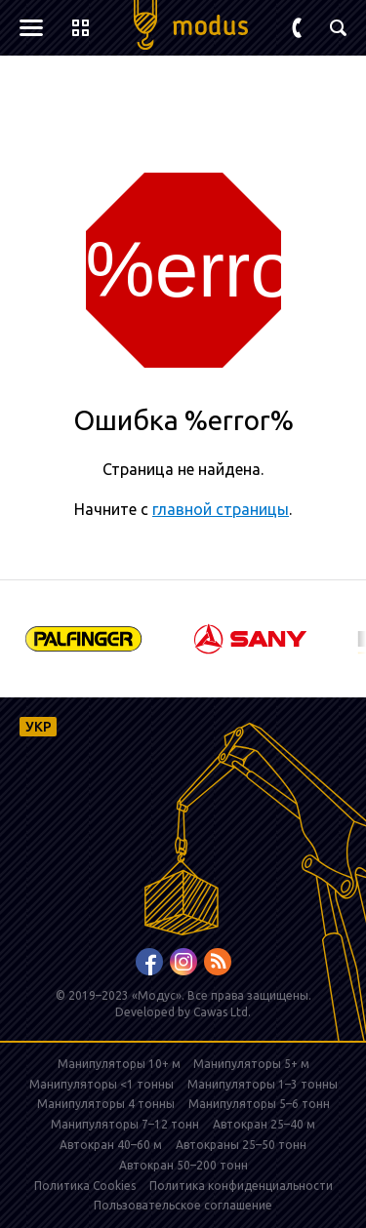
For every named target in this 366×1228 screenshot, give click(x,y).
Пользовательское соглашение (183, 1205)
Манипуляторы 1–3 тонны (262, 1084)
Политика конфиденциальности (241, 1185)
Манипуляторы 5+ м (251, 1063)
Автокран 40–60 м (111, 1144)
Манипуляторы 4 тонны (106, 1103)
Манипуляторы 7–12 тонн (125, 1124)
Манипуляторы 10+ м (120, 1063)
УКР (38, 726)
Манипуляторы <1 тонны (101, 1084)
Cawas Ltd (220, 1012)
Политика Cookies (85, 1185)
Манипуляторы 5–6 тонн (259, 1103)
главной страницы (220, 509)
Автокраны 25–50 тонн (241, 1144)
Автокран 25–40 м (264, 1124)
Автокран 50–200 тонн (183, 1165)
